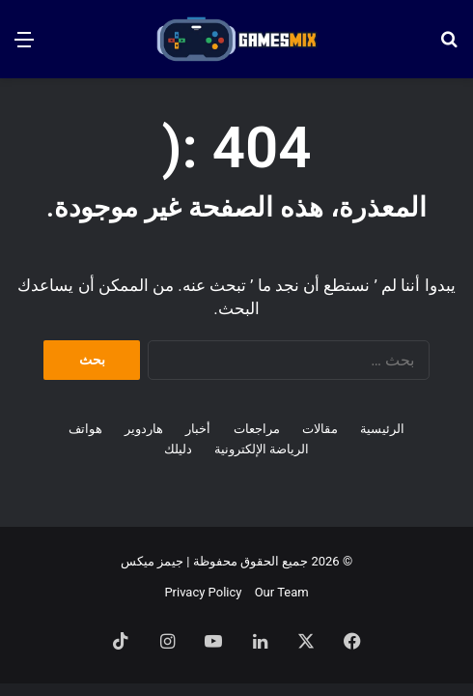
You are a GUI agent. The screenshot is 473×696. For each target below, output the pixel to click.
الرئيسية (382, 428)
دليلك (178, 449)
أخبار (197, 428)
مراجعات (257, 428)
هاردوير (144, 428)
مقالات (320, 428)
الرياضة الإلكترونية (261, 449)
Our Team (282, 592)
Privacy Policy (202, 592)
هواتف (85, 428)
